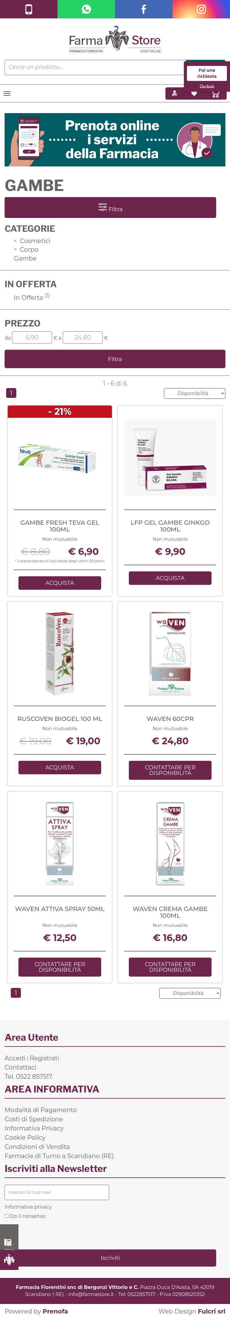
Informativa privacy (28, 1207)
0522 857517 (9, 1242)
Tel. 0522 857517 (28, 1076)
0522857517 (141, 1294)
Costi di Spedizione (34, 1119)
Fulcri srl (211, 1311)
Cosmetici (32, 241)
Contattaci (20, 1067)
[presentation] (51, 1234)
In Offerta (32, 297)
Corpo (26, 249)
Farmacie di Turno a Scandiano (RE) (59, 1156)
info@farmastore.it (91, 1294)
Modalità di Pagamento (41, 1110)
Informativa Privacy (34, 1128)
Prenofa (55, 1311)
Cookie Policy (25, 1137)
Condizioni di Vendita (37, 1146)
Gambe (25, 258)
